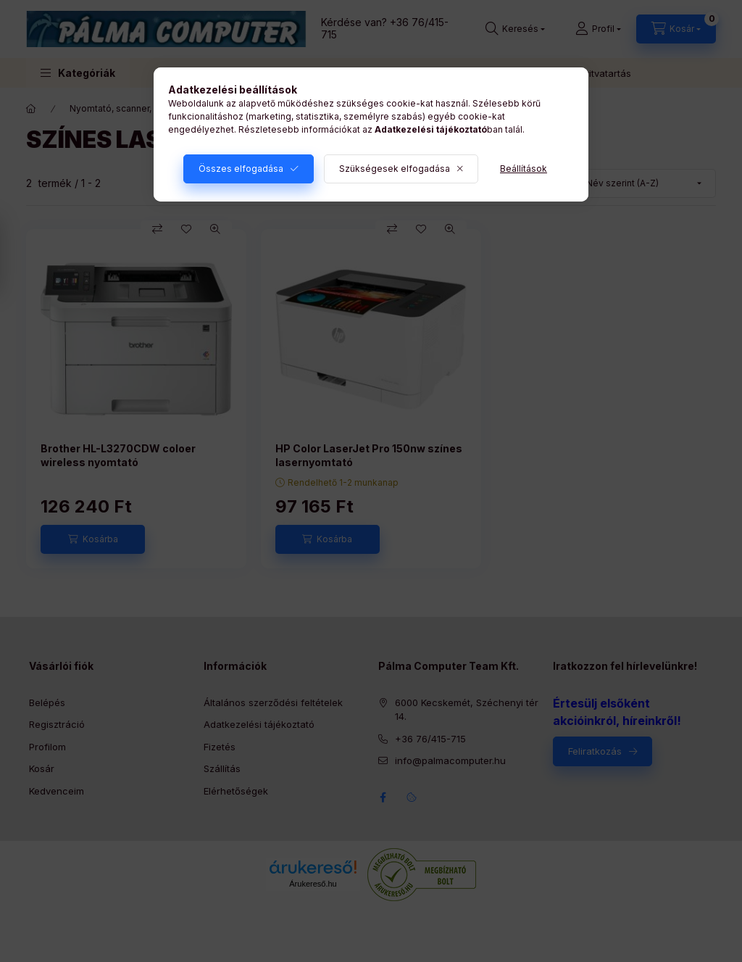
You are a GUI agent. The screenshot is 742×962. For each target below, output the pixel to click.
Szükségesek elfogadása (394, 168)
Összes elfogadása (241, 168)
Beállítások (523, 168)
